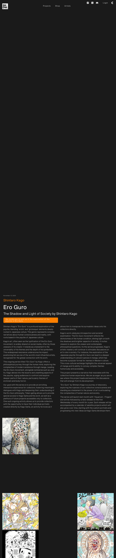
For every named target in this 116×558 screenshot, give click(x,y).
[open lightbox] (20, 436)
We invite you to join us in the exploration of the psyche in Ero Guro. (27, 320)
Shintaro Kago (13, 300)
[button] (112, 3)
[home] (5, 6)
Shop (57, 6)
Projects (47, 6)
